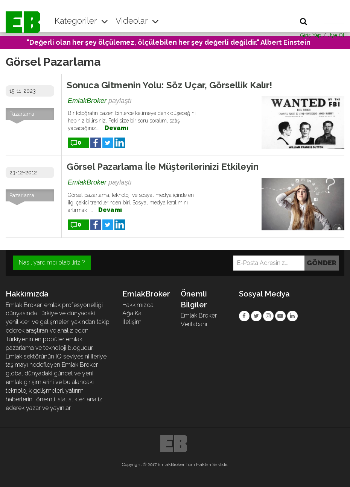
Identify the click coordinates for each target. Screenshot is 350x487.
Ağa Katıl (134, 313)
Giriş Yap (310, 35)
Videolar (137, 21)
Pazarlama (21, 114)
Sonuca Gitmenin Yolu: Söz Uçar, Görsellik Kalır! (169, 85)
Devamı (116, 128)
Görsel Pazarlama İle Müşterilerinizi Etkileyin (163, 166)
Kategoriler (81, 21)
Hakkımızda (138, 305)
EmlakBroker (87, 100)
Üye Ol (335, 35)
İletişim (132, 321)
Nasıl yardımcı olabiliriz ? (52, 262)
